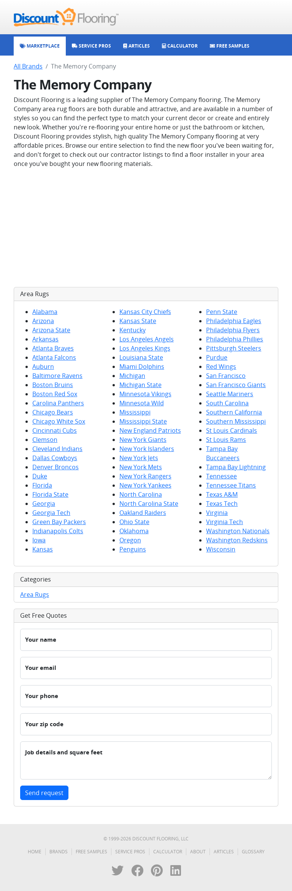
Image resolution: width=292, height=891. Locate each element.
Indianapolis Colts (57, 531)
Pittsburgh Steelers (233, 348)
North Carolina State (148, 503)
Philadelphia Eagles (233, 321)
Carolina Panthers (58, 403)
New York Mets (140, 467)
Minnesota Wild (141, 403)
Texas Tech (222, 503)
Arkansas (45, 339)
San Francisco (226, 375)
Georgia (43, 503)
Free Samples (91, 851)
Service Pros (130, 851)
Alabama (44, 312)
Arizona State (51, 330)
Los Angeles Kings (144, 348)
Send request (44, 793)
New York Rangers (145, 476)
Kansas (42, 549)
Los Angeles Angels (146, 339)
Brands (58, 851)
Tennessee (221, 476)
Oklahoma (134, 531)
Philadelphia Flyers (233, 330)
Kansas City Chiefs (145, 312)
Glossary (253, 851)
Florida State (50, 494)
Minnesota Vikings (145, 394)
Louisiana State (141, 357)
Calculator (167, 851)
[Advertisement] (146, 227)
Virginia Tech (224, 522)
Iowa (39, 540)
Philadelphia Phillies (234, 339)
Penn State (221, 312)
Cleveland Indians (57, 449)
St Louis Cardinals (231, 430)
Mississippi (135, 412)
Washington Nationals (238, 531)
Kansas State (137, 321)
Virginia (217, 512)
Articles (224, 851)
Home (34, 851)
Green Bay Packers (59, 522)
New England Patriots (150, 430)
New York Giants (143, 439)
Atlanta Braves (53, 348)
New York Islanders (146, 449)
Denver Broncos (55, 467)
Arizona (43, 321)
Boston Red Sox (54, 394)
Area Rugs (34, 594)
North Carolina (140, 494)
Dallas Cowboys (54, 458)
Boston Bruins (52, 385)
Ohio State (134, 522)
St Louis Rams (226, 439)
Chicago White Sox (58, 421)
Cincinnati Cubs (54, 430)
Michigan (132, 375)
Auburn (43, 366)
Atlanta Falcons (54, 357)
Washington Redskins (237, 540)
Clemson (44, 439)
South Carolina (227, 403)
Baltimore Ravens (57, 375)
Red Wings (221, 366)
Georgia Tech (51, 512)
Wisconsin (220, 549)
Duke (39, 476)
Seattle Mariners (229, 394)
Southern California (234, 412)
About (198, 851)
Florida (42, 485)
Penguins (132, 549)
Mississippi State (143, 421)
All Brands (28, 66)
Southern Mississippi (236, 421)
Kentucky (132, 330)
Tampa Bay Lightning (236, 467)
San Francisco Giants (236, 385)
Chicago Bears (52, 412)
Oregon (130, 540)
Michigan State (140, 385)
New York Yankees (145, 485)
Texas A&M (222, 494)
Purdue (216, 357)
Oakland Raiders (142, 512)
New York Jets (138, 458)
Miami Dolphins (141, 366)
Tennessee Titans (231, 485)
